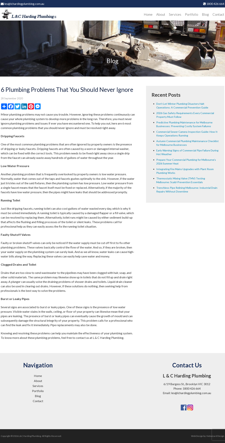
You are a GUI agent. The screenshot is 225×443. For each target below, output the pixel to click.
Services (175, 14)
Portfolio (191, 14)
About (160, 14)
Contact (218, 14)
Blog (205, 14)
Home (148, 14)
